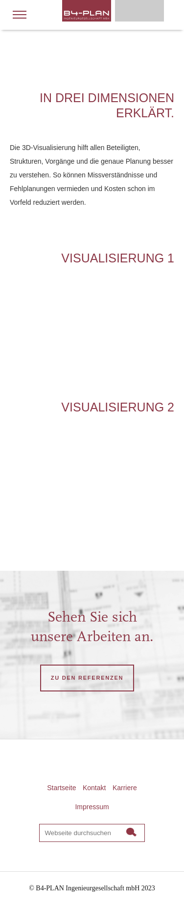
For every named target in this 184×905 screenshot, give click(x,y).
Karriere (125, 788)
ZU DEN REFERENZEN (87, 678)
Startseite (61, 788)
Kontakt (94, 788)
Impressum (92, 807)
